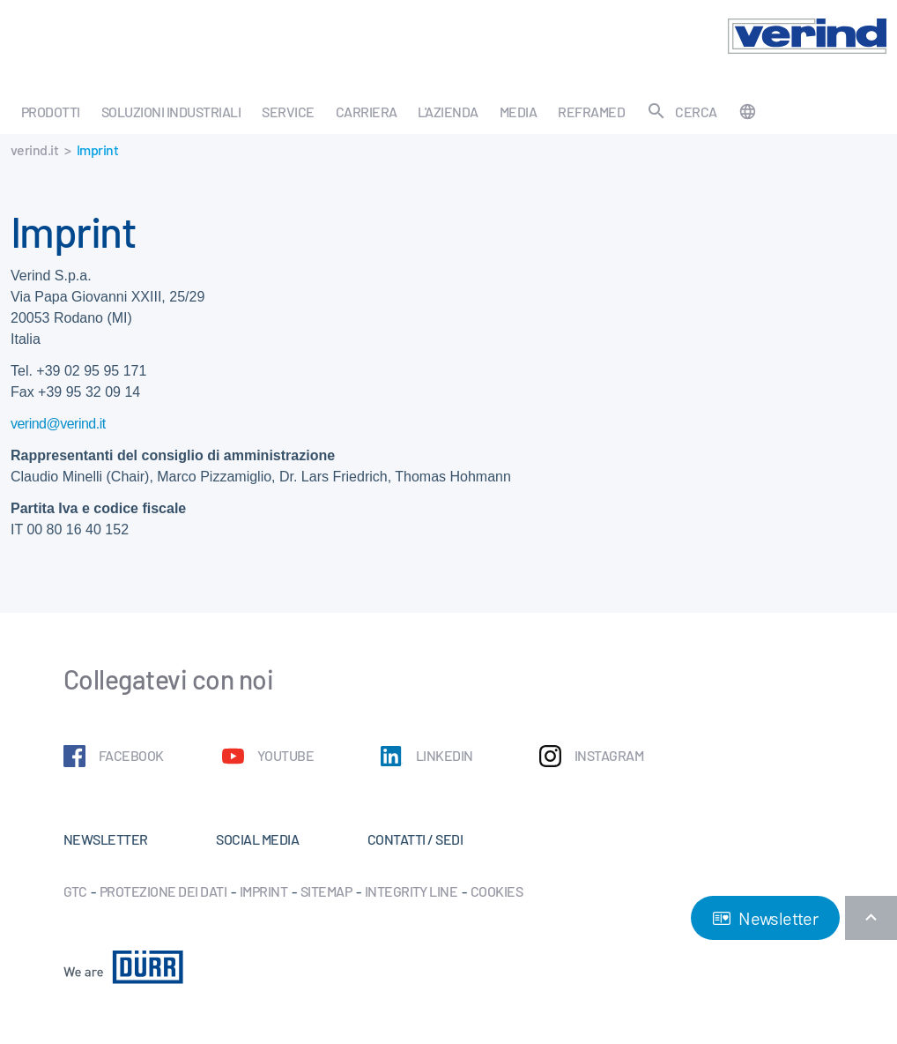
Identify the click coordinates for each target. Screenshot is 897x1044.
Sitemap (326, 891)
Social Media (257, 839)
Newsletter (765, 917)
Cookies (497, 891)
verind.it (34, 149)
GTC (74, 891)
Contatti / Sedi (415, 839)
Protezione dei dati (163, 891)
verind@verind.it (58, 423)
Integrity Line (411, 891)
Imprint (263, 891)
